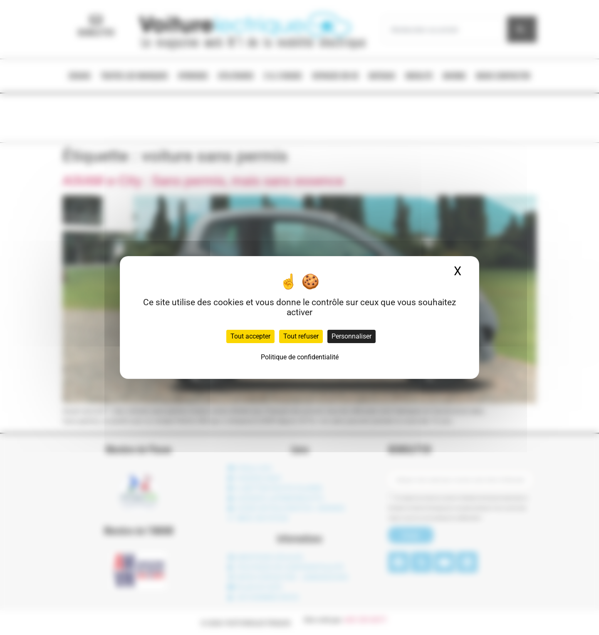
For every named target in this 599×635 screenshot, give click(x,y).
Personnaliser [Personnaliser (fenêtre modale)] (351, 336)
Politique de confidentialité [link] (300, 357)
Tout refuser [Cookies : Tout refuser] (301, 336)
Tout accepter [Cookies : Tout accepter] (250, 336)
